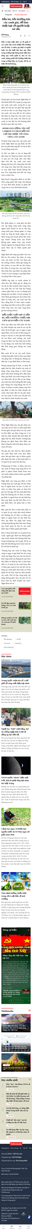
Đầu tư (14, 11)
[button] (28, 1000)
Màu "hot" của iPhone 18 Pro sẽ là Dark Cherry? (18, 1085)
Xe (21, 1)
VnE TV (25, 1)
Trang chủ (8, 15)
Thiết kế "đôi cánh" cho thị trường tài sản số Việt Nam (16, 1121)
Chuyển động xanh (21, 15)
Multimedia (7, 1011)
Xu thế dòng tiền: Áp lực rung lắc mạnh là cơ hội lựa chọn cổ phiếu (17, 1132)
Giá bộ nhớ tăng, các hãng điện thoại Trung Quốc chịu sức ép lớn (17, 1110)
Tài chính (22, 11)
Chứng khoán (5, 1)
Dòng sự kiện (10, 930)
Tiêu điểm (7, 11)
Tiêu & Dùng (15, 1)
